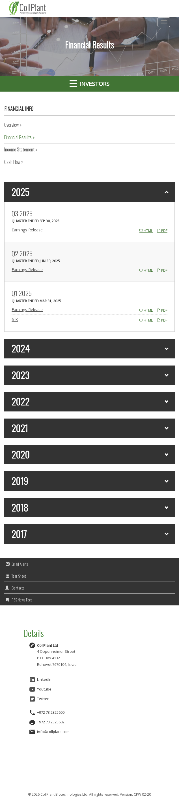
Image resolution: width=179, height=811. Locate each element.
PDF (162, 231)
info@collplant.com (53, 731)
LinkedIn (40, 679)
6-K (15, 319)
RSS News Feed (22, 600)
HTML (146, 231)
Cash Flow (12, 162)
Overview (11, 124)
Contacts (18, 588)
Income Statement (19, 149)
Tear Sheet (19, 576)
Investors (89, 83)
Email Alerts (20, 564)
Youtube (40, 689)
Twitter (39, 699)
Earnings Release (27, 230)
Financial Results (18, 137)
